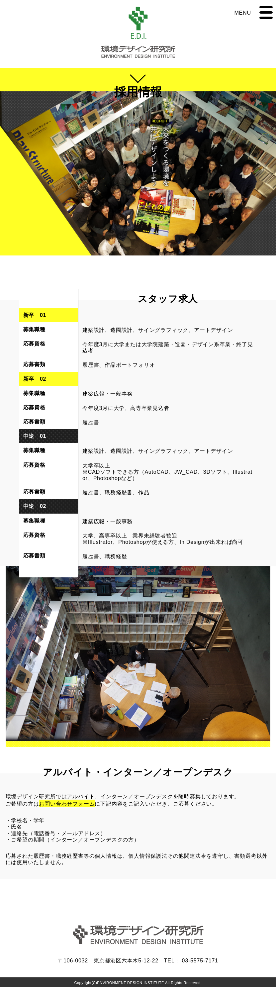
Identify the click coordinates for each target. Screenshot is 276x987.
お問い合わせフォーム (67, 804)
